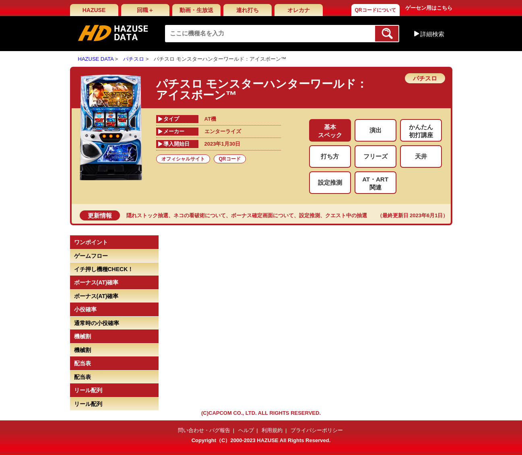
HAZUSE (94, 10)
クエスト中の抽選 (346, 215)
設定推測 (309, 215)
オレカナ (298, 10)
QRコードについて (375, 10)
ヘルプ (246, 430)
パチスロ (133, 59)
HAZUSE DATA (95, 59)
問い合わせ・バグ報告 (204, 430)
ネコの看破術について (199, 215)
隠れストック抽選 (147, 215)
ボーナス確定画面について (262, 215)
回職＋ (145, 10)
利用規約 (272, 430)
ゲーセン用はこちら (428, 8)
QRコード (230, 159)
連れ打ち (247, 10)
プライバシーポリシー (317, 430)
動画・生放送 (196, 10)
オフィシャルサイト (183, 159)
